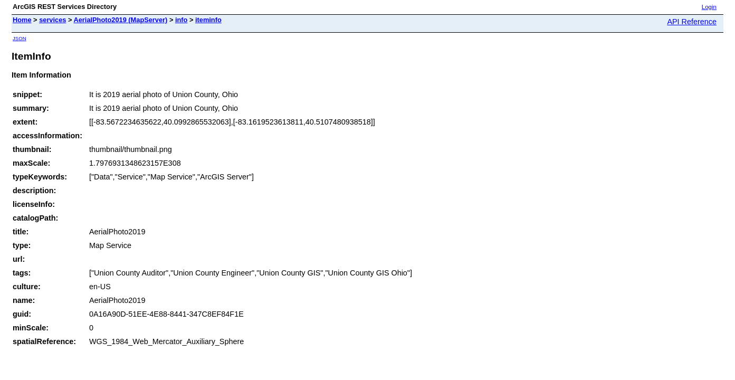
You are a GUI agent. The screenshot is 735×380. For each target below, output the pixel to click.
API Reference (692, 21)
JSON (19, 38)
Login (709, 7)
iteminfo (208, 20)
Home (22, 20)
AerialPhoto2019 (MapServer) (121, 20)
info (181, 20)
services (52, 20)
